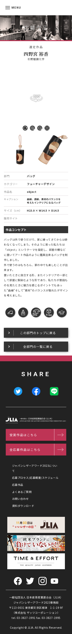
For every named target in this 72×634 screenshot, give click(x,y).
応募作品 (17, 485)
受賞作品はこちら (23, 435)
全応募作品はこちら (25, 449)
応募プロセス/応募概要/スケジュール (35, 478)
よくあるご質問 (22, 492)
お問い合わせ (20, 499)
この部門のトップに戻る (38, 332)
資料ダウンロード (23, 506)
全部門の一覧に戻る (38, 346)
